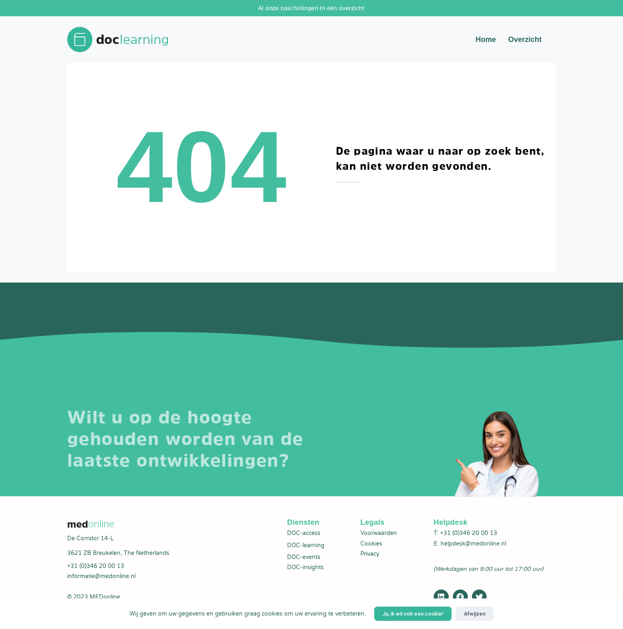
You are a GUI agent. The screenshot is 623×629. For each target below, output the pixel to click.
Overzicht (525, 40)
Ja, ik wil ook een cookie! (412, 614)
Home (486, 40)
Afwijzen (474, 614)
